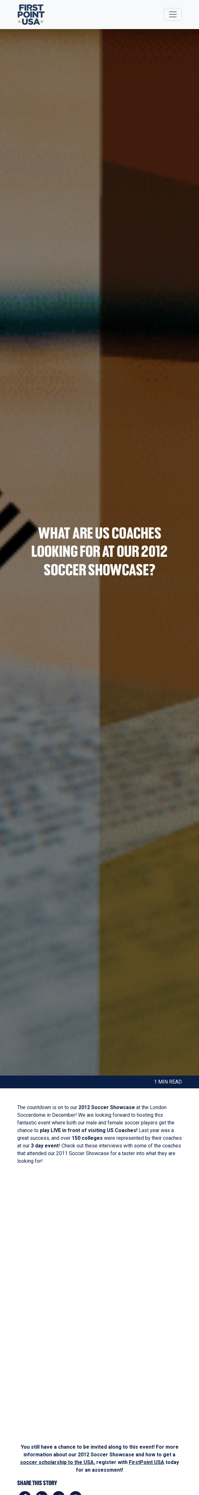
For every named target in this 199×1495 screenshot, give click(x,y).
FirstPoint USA (146, 1462)
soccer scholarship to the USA (57, 1462)
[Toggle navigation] (173, 14)
